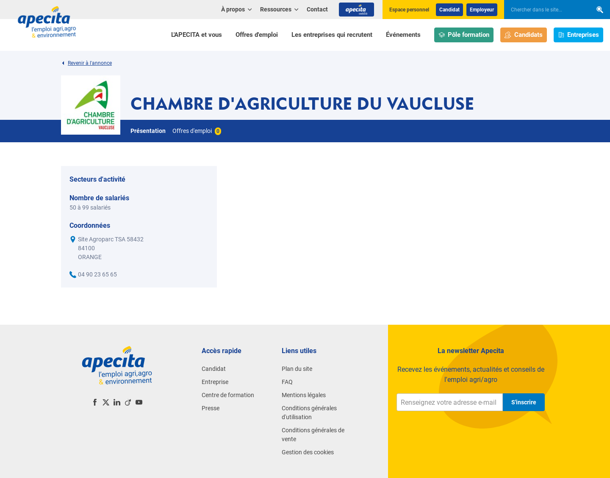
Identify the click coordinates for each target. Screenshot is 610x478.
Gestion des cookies (308, 452)
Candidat (449, 10)
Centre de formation (228, 395)
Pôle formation (464, 35)
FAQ (287, 382)
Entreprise (215, 382)
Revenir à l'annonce (86, 63)
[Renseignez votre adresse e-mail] (449, 402)
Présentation (148, 130)
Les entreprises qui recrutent (331, 35)
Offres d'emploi (257, 35)
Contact (317, 9)
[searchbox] (544, 10)
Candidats (524, 35)
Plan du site (297, 368)
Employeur (482, 10)
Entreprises (578, 35)
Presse (210, 408)
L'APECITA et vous (196, 35)
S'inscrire (523, 402)
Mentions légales (304, 395)
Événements (403, 35)
